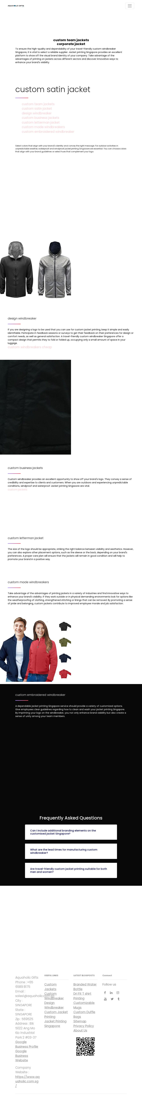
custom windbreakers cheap (30, 347)
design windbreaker (37, 113)
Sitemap (79, 1021)
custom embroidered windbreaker (48, 132)
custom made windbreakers (43, 127)
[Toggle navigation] (129, 6)
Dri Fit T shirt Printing (82, 996)
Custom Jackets (50, 986)
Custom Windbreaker (54, 996)
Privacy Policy (83, 1026)
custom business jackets (40, 118)
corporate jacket (71, 924)
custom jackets (17, 489)
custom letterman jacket (41, 122)
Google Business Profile (26, 1044)
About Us (80, 1030)
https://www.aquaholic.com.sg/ (27, 1081)
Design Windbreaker (54, 1005)
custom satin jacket (37, 108)
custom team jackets (38, 104)
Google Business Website (21, 1056)
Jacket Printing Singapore (55, 1023)
